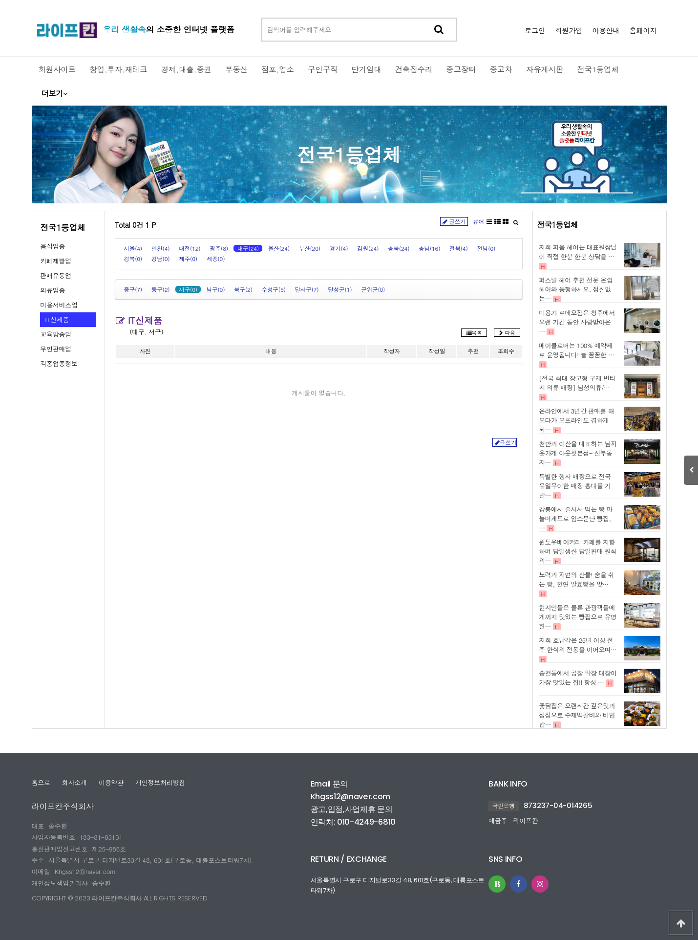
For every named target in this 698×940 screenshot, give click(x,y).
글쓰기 (454, 221)
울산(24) (279, 248)
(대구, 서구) (147, 331)
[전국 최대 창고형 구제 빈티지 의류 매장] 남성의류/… (577, 382)
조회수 (506, 351)
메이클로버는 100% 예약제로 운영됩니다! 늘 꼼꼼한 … (576, 350)
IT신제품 (57, 319)
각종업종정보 (58, 363)
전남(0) (486, 248)
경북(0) (133, 258)
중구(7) (133, 289)
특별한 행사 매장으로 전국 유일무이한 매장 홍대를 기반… (575, 486)
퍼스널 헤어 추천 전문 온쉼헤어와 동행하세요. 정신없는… (576, 289)
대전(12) (189, 248)
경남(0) (160, 258)
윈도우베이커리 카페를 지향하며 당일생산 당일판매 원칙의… (577, 551)
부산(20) (309, 248)
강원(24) (368, 248)
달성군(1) (340, 289)
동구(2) (160, 289)
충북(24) (398, 248)
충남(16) (429, 248)
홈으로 (41, 782)
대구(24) (248, 248)
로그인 (535, 30)
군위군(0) (373, 289)
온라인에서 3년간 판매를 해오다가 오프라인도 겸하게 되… (576, 420)
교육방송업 (55, 334)
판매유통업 (55, 275)
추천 (473, 351)
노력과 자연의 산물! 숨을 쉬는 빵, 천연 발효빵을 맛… (576, 579)
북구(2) (243, 289)
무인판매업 (55, 348)
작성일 (436, 351)
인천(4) (160, 248)
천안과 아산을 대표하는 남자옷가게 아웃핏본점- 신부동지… (577, 453)
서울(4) (133, 248)
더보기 (55, 93)
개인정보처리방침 (160, 782)
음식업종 (52, 246)
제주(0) (188, 258)
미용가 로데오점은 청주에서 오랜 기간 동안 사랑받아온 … (577, 322)
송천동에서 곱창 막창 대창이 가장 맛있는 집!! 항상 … (577, 677)
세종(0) (216, 258)
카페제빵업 (55, 260)
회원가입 (568, 30)
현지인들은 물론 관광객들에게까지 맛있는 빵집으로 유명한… (577, 617)
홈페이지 (642, 30)
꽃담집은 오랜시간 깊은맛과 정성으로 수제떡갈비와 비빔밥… (577, 715)
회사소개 (74, 782)
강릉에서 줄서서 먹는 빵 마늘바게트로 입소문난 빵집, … (576, 518)
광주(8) (219, 248)
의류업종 (52, 290)
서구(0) (188, 289)
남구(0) (216, 289)
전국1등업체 (349, 154)
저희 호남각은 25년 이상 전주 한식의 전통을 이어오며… (577, 644)
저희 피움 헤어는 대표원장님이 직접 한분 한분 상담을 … (577, 251)
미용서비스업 (58, 304)
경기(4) (339, 248)
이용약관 (111, 782)
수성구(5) (274, 289)
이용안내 (605, 30)
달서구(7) (306, 289)
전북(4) (458, 248)
